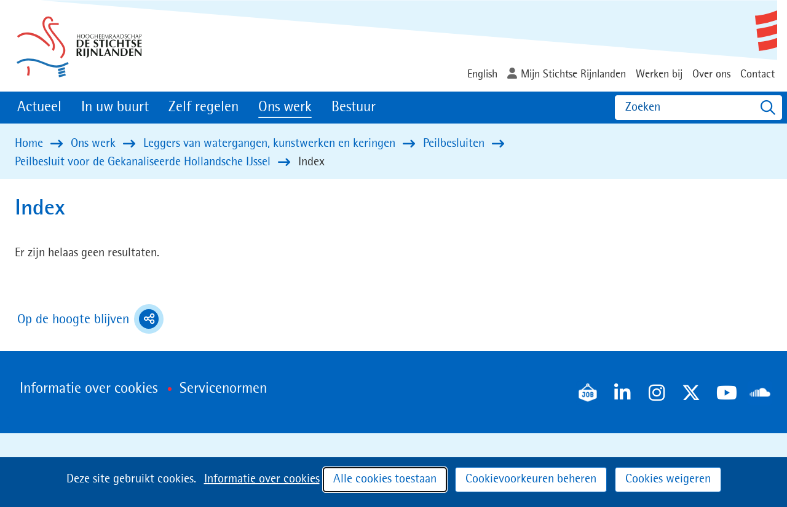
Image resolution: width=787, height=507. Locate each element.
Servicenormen (223, 389)
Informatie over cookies (262, 479)
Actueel (39, 107)
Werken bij (659, 74)
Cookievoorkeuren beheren (530, 479)
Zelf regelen (203, 107)
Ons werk (285, 107)
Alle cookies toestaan (385, 479)
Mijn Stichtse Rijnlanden (573, 74)
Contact (757, 74)
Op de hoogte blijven (90, 319)
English (482, 74)
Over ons (711, 74)
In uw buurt (115, 107)
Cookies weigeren (668, 479)
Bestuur (353, 107)
